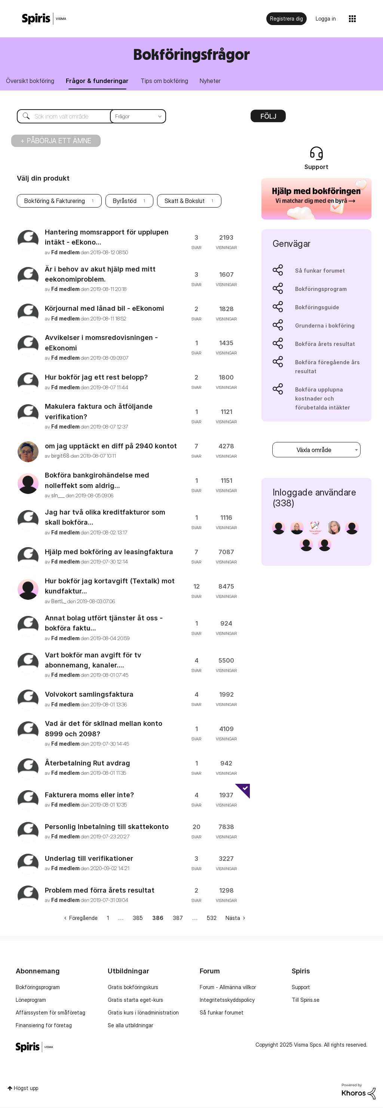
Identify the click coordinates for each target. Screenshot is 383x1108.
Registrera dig (286, 18)
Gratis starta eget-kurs (135, 1001)
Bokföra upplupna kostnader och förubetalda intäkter (322, 399)
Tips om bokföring (170, 81)
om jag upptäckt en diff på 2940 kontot (111, 447)
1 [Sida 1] (108, 919)
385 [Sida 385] (138, 919)
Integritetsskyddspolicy (227, 1001)
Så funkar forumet (320, 271)
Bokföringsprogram (321, 290)
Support (301, 988)
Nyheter (218, 81)
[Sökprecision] (138, 117)
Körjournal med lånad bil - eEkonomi (104, 309)
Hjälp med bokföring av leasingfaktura (109, 553)
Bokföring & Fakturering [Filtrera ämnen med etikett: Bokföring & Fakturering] (54, 202)
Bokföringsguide (317, 308)
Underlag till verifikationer (89, 859)
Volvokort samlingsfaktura (89, 695)
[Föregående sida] (80, 919)
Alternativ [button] (268, 119)
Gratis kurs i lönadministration (143, 1013)
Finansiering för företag (44, 1026)
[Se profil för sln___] (58, 496)
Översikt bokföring (31, 81)
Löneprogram (31, 1001)
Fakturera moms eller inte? (89, 796)
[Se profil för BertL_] (58, 602)
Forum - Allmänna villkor (228, 988)
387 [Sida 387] (178, 919)
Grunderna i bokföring (325, 326)
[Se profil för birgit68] (60, 457)
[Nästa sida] (235, 919)
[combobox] (316, 450)
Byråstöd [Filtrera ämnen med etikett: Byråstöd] (125, 202)
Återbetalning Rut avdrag (87, 764)
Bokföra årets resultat (325, 345)
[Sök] (86, 117)
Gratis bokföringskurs (133, 988)
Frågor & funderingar (101, 81)
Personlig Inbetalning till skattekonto (107, 828)
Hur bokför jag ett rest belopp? (96, 378)
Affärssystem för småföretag (50, 1013)
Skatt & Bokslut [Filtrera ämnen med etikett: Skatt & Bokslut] (185, 202)
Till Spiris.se (305, 1001)
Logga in (326, 18)
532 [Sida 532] (212, 919)
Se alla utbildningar (130, 1026)
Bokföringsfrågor (191, 54)
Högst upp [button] (26, 1089)
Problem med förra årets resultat (99, 891)
